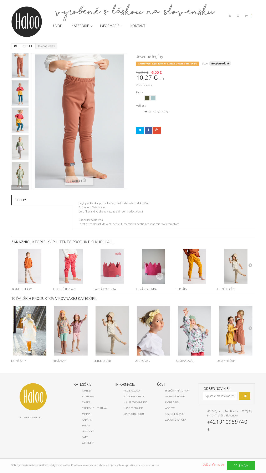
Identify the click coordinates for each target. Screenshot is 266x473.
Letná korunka (146, 289)
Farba (140, 92)
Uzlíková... (142, 360)
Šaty (85, 437)
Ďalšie (20, 187)
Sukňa (86, 425)
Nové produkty (134, 396)
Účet (161, 384)
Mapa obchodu (134, 413)
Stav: (205, 63)
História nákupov (177, 390)
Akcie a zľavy (132, 390)
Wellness (88, 443)
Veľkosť (141, 105)
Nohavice (88, 431)
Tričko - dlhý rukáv (94, 408)
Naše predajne (133, 408)
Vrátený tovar (175, 396)
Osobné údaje (174, 413)
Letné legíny (226, 289)
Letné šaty (18, 360)
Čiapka (86, 402)
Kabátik (87, 419)
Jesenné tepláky (64, 289)
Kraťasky (59, 360)
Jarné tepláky (21, 289)
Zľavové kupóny (175, 419)
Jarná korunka (105, 289)
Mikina (86, 413)
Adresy (170, 408)
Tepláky (181, 289)
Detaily (21, 200)
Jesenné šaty (226, 360)
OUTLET (86, 390)
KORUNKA (88, 396)
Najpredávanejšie (135, 402)
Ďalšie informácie (213, 464)
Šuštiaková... (185, 360)
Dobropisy (172, 402)
